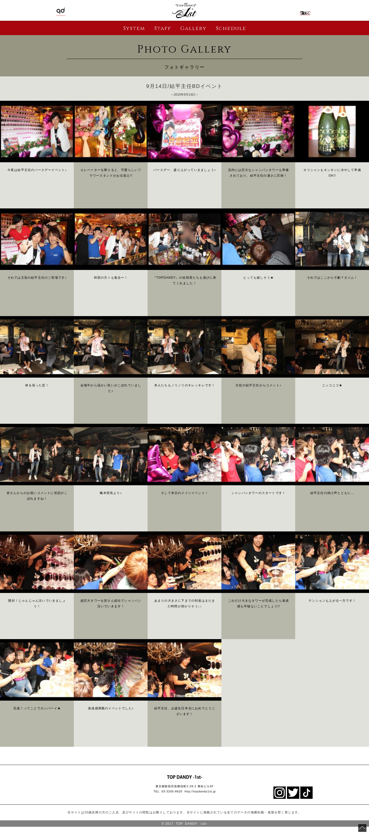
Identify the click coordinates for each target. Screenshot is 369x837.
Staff (162, 28)
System (134, 28)
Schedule (231, 28)
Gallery (193, 28)
